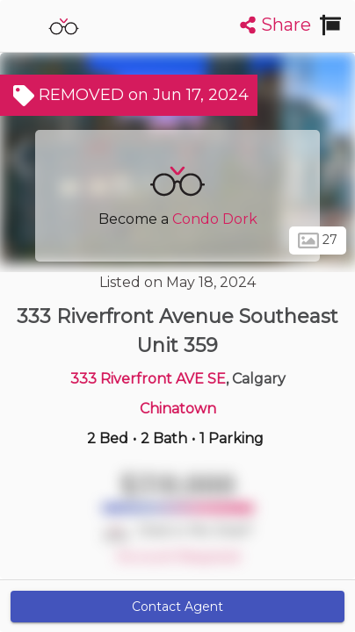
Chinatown (178, 408)
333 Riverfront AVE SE (148, 378)
